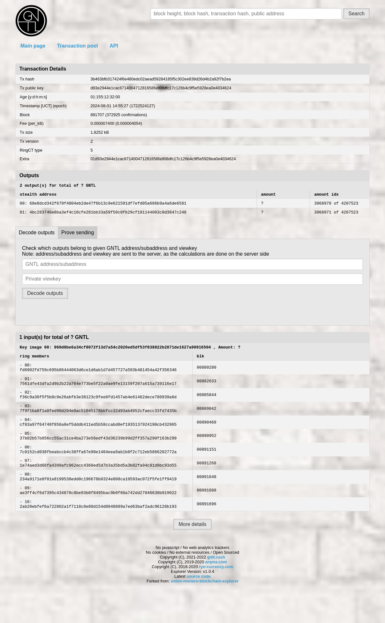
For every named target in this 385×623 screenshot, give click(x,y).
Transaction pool (77, 46)
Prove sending (77, 236)
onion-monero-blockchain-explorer (204, 607)
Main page (32, 46)
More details (192, 551)
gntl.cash (216, 584)
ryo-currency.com (216, 593)
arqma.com (216, 588)
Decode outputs (37, 236)
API (113, 46)
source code (199, 603)
